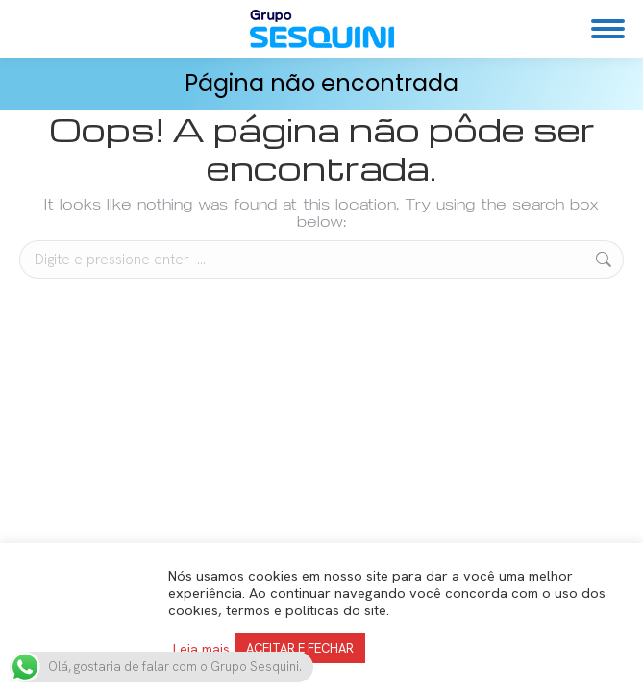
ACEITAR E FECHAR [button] (300, 648)
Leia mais (201, 648)
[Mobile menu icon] (607, 29)
